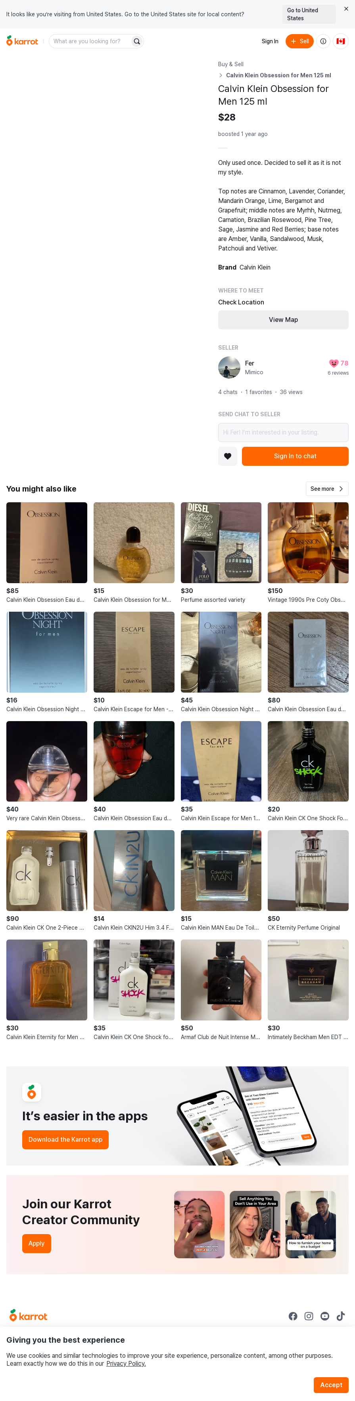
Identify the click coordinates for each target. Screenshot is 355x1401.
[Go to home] (22, 41)
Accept (331, 1385)
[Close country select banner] (346, 8)
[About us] (323, 41)
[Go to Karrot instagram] (309, 1316)
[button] (327, 489)
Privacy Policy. (126, 1363)
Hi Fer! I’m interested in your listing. (283, 432)
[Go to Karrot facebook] (293, 1316)
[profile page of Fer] (229, 367)
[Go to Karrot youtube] (325, 1316)
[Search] (136, 41)
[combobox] (90, 41)
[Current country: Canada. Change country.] (341, 41)
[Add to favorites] (227, 456)
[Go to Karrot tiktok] (340, 1316)
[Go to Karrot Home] (28, 1316)
